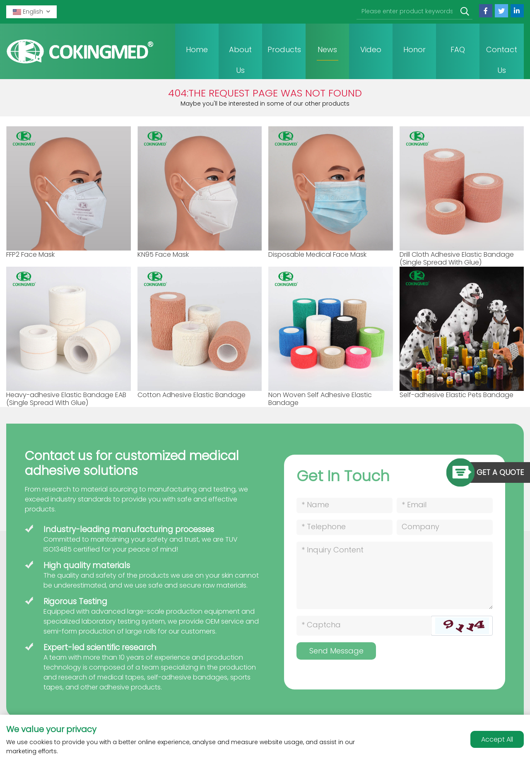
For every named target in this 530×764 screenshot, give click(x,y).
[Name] (344, 505)
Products (284, 49)
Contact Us (501, 59)
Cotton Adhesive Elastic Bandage (191, 395)
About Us (240, 59)
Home (197, 49)
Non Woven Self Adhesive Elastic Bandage (320, 398)
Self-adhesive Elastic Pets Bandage (456, 395)
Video (370, 49)
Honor (414, 49)
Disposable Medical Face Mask (317, 254)
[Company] (445, 527)
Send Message (336, 651)
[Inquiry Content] (394, 575)
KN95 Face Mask (163, 254)
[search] (464, 11)
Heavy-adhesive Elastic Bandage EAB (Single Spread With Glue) (66, 398)
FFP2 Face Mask (30, 254)
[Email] (445, 505)
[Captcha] (364, 626)
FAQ (457, 49)
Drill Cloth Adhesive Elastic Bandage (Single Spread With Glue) (457, 258)
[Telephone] (344, 527)
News (327, 49)
